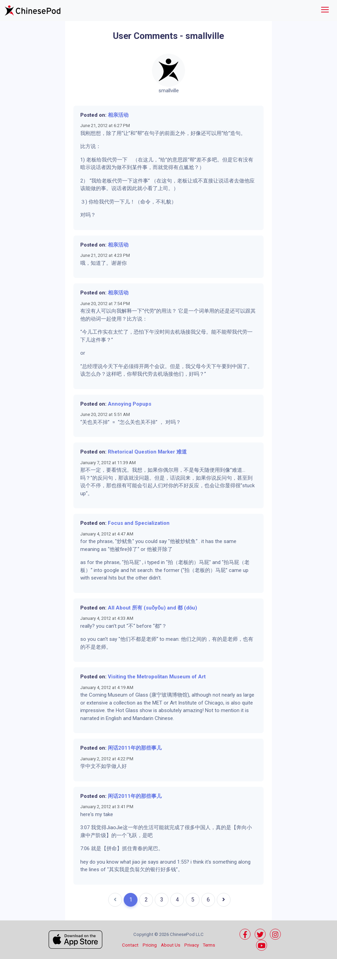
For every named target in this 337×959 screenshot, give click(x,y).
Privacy (191, 945)
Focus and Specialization (139, 523)
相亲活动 (118, 115)
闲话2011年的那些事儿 (135, 748)
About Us (170, 945)
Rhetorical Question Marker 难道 (147, 452)
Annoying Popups (129, 404)
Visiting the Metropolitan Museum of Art (157, 677)
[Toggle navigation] (325, 10)
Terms (209, 945)
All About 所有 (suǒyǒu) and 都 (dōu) (152, 608)
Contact (130, 945)
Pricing (150, 945)
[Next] (224, 900)
